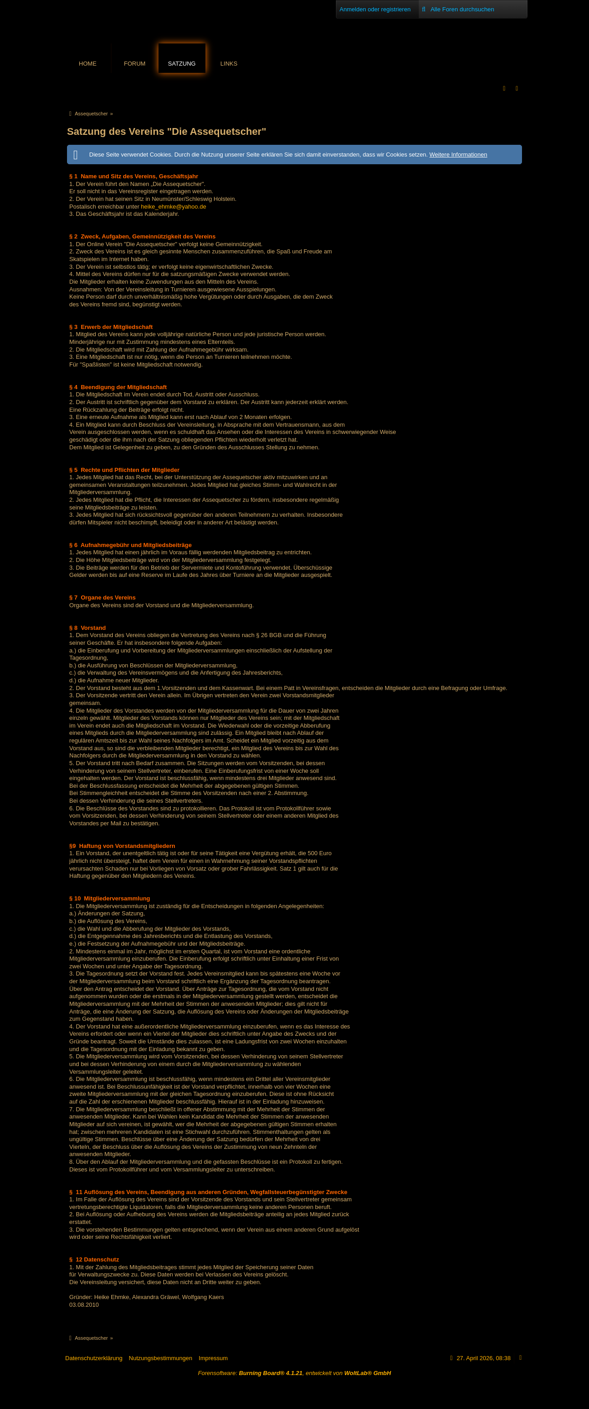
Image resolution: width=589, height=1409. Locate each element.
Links (229, 63)
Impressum (213, 1358)
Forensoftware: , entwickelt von (294, 1373)
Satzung (182, 63)
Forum (135, 63)
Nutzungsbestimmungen (160, 1358)
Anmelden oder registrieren (375, 9)
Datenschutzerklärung (93, 1358)
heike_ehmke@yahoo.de (173, 206)
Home (87, 63)
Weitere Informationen (459, 154)
